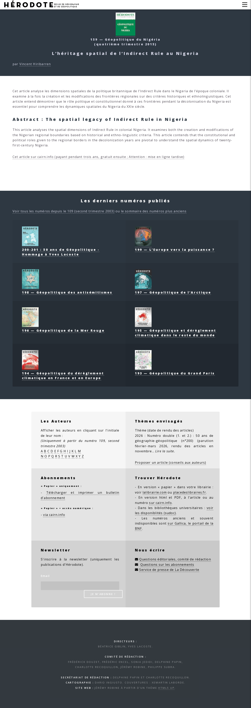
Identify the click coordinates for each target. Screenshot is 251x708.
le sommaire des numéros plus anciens (153, 211)
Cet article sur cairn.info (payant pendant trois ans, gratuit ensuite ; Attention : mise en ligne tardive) (98, 157)
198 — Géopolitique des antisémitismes (67, 290)
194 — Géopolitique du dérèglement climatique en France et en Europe (63, 373)
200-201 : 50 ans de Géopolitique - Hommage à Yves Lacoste (60, 249)
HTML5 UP (166, 688)
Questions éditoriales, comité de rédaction (175, 559)
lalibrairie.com (155, 492)
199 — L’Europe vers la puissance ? (175, 247)
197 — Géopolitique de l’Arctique (173, 290)
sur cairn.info (160, 503)
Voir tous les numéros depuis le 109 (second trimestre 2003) (64, 211)
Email (45, 576)
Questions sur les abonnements (167, 564)
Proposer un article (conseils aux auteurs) (170, 462)
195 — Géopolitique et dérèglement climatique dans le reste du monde (175, 330)
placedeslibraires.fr (189, 492)
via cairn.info (54, 515)
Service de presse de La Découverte (169, 569)
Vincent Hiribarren (35, 64)
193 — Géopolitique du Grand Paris (175, 370)
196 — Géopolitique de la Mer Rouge (63, 328)
